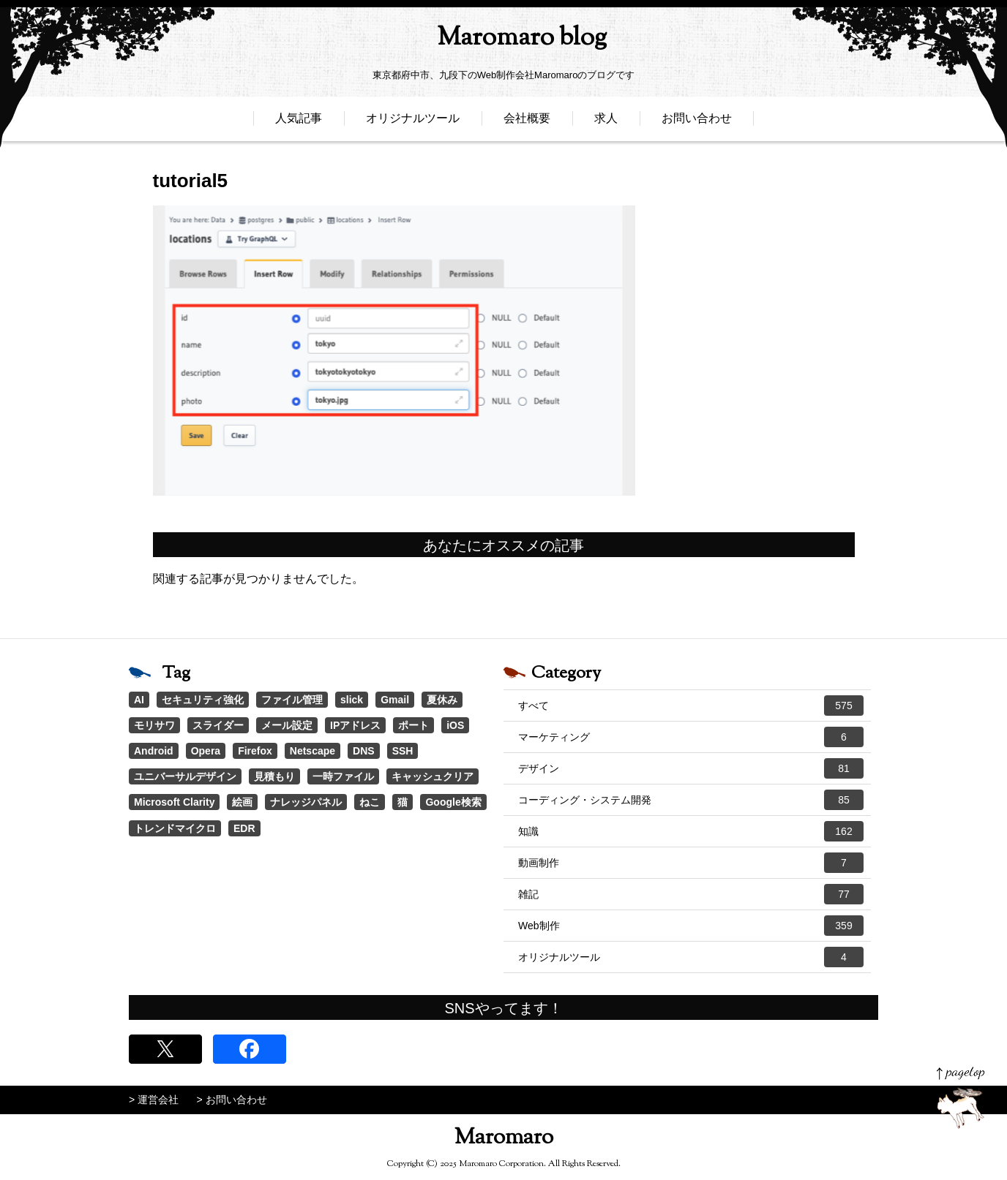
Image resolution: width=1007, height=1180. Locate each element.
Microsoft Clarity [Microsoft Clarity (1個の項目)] (174, 802)
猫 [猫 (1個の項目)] (402, 802)
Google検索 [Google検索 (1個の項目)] (453, 802)
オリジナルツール (413, 122)
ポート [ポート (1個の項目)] (413, 725)
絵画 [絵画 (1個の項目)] (242, 802)
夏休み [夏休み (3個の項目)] (442, 700)
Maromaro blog (503, 40)
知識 (691, 831)
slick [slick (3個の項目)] (351, 700)
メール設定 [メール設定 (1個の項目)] (286, 725)
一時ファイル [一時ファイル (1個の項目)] (343, 776)
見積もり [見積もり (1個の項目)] (274, 776)
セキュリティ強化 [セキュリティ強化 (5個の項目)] (203, 700)
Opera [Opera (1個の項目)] (205, 751)
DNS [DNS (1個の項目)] (364, 751)
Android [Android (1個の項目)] (153, 751)
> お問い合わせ (232, 1099)
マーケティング (691, 737)
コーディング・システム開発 (691, 800)
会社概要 (527, 122)
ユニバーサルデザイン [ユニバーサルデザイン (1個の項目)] (185, 776)
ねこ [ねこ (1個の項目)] (369, 802)
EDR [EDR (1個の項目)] (244, 828)
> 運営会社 (154, 1099)
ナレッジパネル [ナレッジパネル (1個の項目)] (306, 802)
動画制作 (691, 862)
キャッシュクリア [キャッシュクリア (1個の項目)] (432, 776)
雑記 (691, 894)
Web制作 (691, 925)
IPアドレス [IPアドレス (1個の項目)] (355, 725)
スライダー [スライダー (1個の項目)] (218, 725)
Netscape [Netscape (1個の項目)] (312, 751)
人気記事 (298, 122)
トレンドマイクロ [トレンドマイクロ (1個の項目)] (175, 828)
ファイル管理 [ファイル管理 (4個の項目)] (292, 700)
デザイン (691, 768)
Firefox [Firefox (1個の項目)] (255, 751)
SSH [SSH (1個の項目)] (402, 751)
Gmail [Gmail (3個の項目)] (395, 700)
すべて (691, 705)
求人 (606, 122)
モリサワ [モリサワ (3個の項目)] (154, 725)
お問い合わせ (697, 122)
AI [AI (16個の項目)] (139, 700)
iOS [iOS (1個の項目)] (455, 725)
